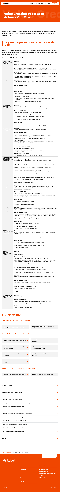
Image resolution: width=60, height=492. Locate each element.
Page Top (49, 455)
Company (48, 3)
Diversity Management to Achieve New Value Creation (13, 361)
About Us (31, 4)
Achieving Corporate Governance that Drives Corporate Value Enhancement (41, 347)
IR (20, 477)
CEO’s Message (23, 469)
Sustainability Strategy (7, 385)
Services (35, 3)
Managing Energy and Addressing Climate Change (42, 374)
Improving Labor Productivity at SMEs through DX (14, 327)
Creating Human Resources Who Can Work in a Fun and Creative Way (43, 327)
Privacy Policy (53, 487)
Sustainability (41, 4)
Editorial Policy (5, 442)
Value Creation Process (7, 388)
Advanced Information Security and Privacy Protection (41, 340)
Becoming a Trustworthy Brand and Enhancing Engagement (42, 354)
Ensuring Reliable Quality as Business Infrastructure (15, 340)
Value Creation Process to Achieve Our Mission (30, 392)
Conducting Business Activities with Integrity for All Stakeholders (14, 354)
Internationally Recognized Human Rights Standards (15, 374)
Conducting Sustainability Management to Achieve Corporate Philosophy (14, 347)
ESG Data (4, 438)
